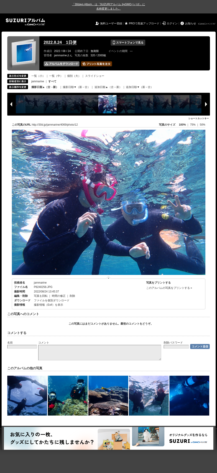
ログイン (172, 23)
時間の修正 (59, 295)
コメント (43, 342)
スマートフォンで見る (127, 43)
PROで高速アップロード (144, 23)
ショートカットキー (198, 118)
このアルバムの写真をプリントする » (169, 287)
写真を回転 (41, 295)
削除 (72, 295)
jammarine (37, 81)
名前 (10, 342)
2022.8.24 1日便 (60, 42)
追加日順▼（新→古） (139, 87)
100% (182, 124)
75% (193, 124)
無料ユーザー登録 (111, 23)
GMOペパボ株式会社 (207, 24)
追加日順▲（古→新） (108, 87)
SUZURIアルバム (25, 22)
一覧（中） (56, 76)
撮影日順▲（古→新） (45, 87)
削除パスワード (173, 342)
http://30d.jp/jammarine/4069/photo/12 (55, 124)
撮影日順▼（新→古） (76, 87)
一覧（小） (38, 76)
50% (202, 124)
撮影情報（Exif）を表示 (48, 304)
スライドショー (94, 76)
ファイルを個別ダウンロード (51, 300)
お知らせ (190, 23)
